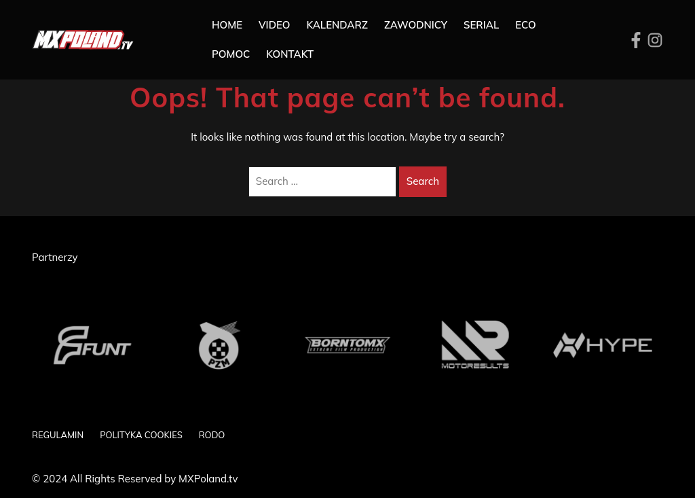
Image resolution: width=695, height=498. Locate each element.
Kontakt (290, 54)
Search (423, 181)
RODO (212, 434)
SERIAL (481, 24)
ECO (525, 24)
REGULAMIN (57, 434)
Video (274, 24)
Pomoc (231, 54)
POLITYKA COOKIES (141, 434)
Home (227, 24)
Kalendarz (337, 24)
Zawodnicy (415, 24)
